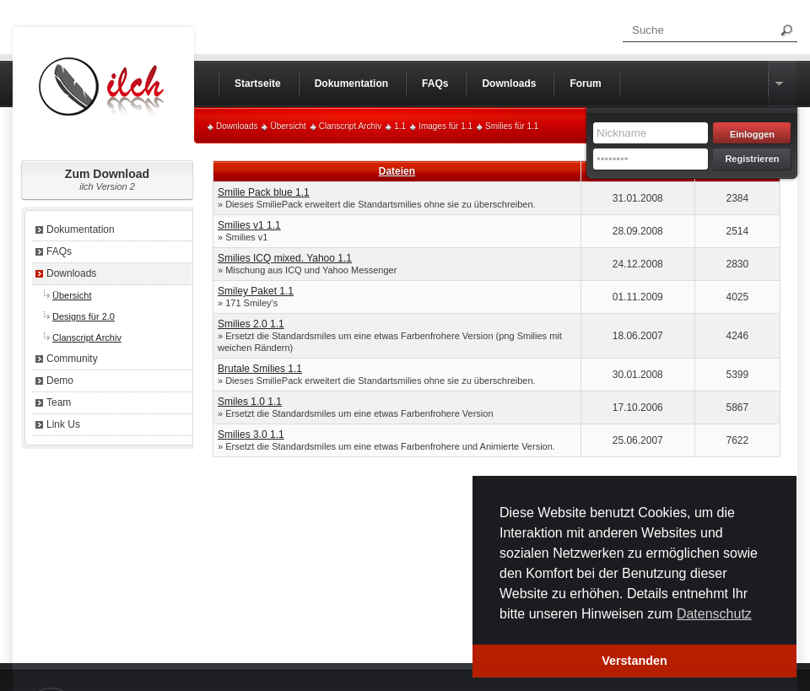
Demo (59, 380)
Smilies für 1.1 (511, 126)
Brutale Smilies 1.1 (260, 369)
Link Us (63, 424)
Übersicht (287, 126)
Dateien (397, 171)
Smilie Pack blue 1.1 (264, 192)
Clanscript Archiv (350, 126)
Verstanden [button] (634, 660)
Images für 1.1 (445, 126)
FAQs (59, 251)
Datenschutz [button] (714, 614)
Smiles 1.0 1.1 (250, 402)
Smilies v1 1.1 (249, 225)
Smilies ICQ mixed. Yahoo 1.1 (285, 258)
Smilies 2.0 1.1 (251, 324)
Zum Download (107, 179)
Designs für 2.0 (83, 316)
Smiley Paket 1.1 (256, 291)
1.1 (400, 126)
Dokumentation (80, 229)
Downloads (236, 126)
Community (72, 358)
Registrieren (752, 159)
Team (58, 402)
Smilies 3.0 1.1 (251, 434)
